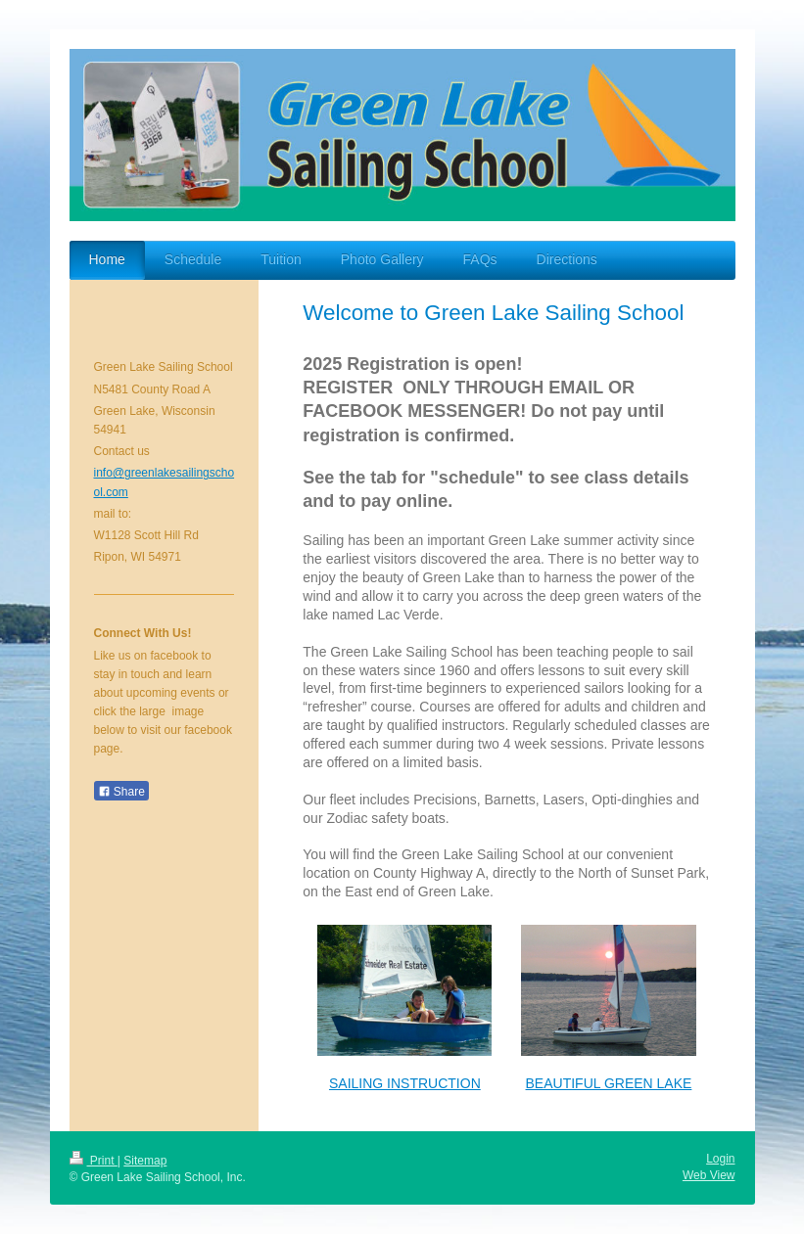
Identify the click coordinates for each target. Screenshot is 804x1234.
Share (121, 792)
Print (94, 1160)
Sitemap (144, 1160)
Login (720, 1158)
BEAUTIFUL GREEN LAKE (609, 1083)
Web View (709, 1175)
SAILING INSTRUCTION (405, 1083)
